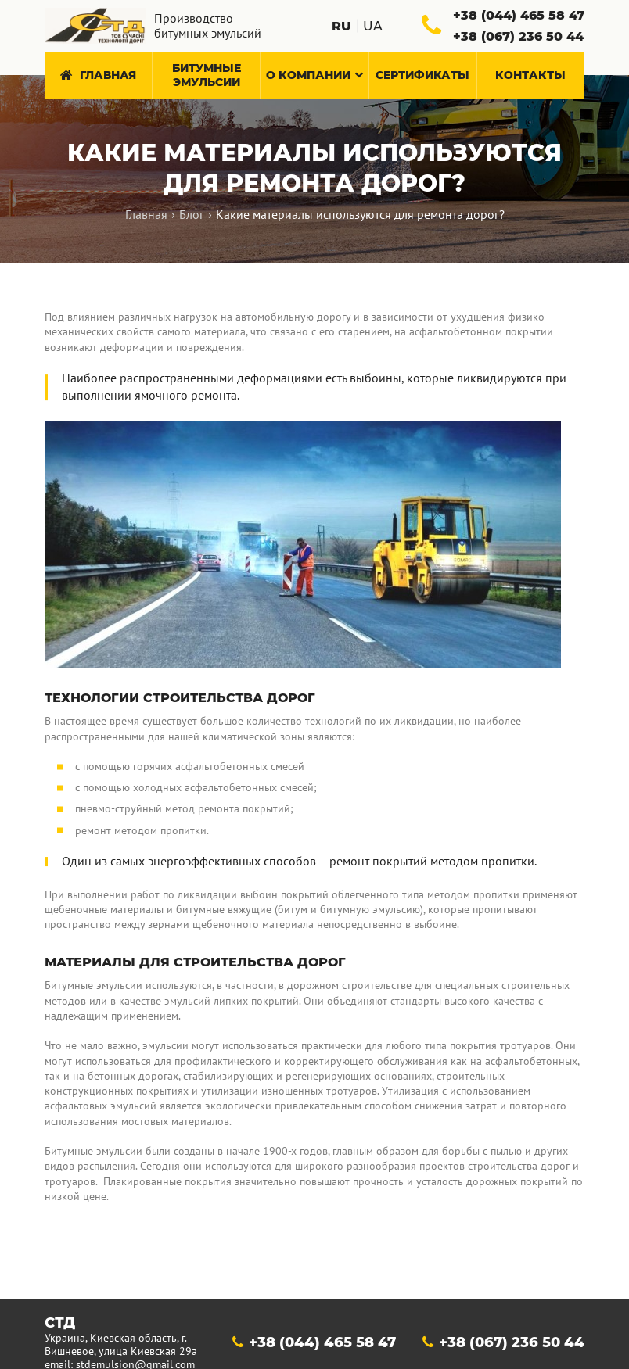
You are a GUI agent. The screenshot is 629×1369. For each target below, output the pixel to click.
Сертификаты (422, 75)
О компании (314, 75)
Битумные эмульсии (206, 75)
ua (373, 26)
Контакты (530, 75)
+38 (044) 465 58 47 (322, 1295)
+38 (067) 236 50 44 (511, 1295)
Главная (97, 75)
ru (341, 26)
